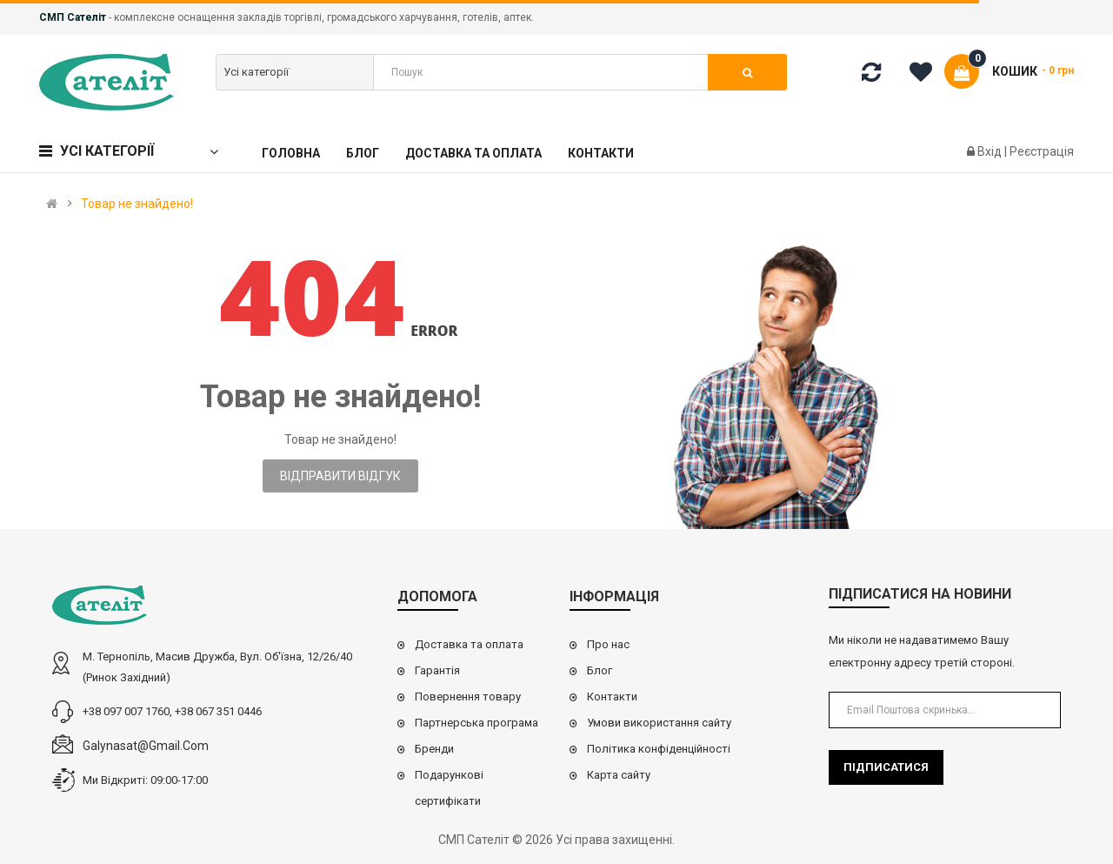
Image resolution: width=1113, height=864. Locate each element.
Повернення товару (468, 696)
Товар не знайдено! (137, 204)
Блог (599, 670)
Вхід (990, 151)
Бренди (434, 748)
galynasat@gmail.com (146, 746)
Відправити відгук (340, 476)
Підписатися (886, 767)
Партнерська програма (476, 722)
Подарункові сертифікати (449, 787)
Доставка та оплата (469, 644)
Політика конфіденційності (658, 748)
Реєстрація (1042, 151)
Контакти (612, 696)
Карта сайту (618, 774)
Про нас (608, 644)
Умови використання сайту (659, 722)
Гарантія (437, 670)
